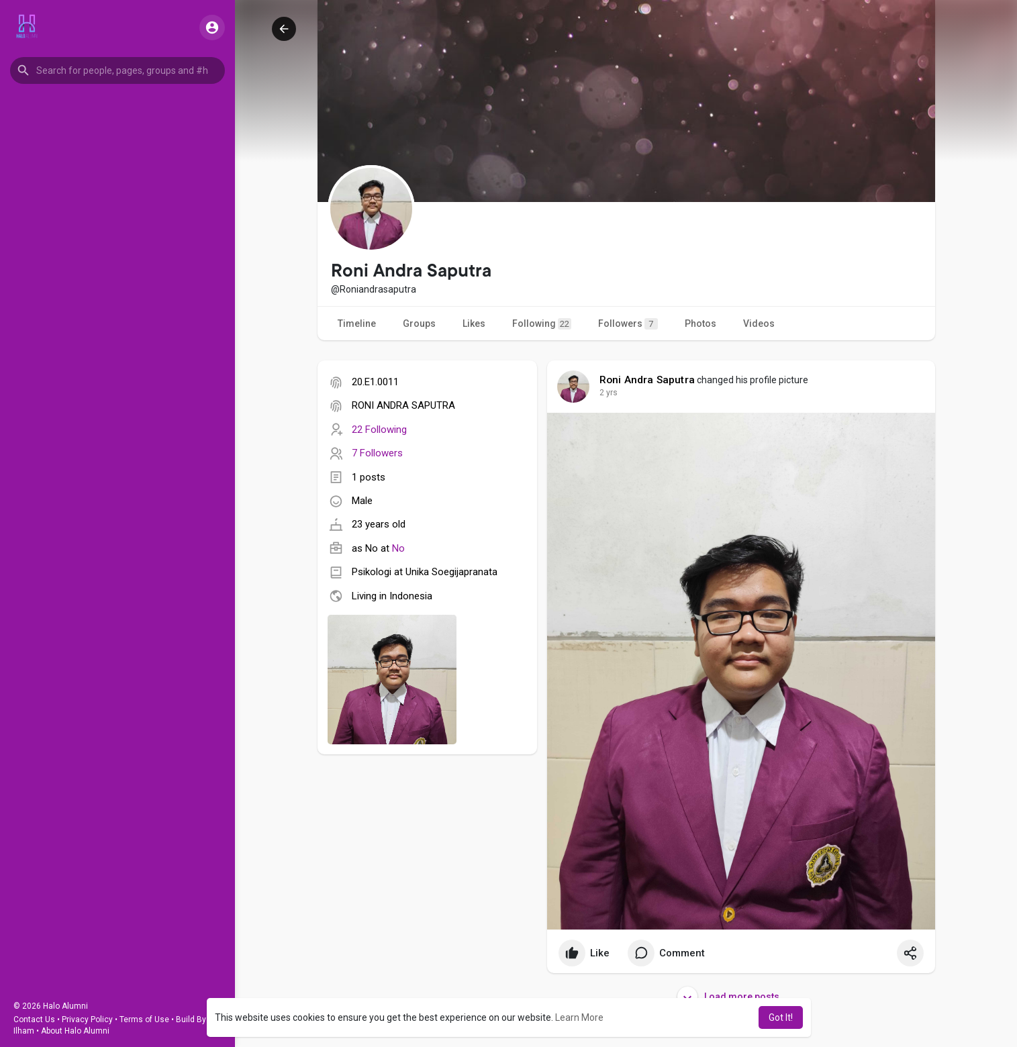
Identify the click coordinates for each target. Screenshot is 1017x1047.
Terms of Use (144, 1019)
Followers (628, 324)
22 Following (379, 429)
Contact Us (34, 1019)
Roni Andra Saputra (647, 380)
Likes (474, 323)
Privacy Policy (87, 1019)
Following (541, 324)
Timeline (357, 323)
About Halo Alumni (75, 1031)
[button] (117, 70)
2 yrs (608, 392)
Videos (759, 323)
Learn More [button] (579, 1017)
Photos (700, 323)
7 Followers (377, 453)
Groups (419, 323)
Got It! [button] (781, 1017)
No (398, 548)
